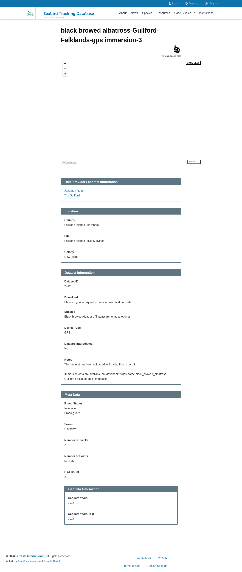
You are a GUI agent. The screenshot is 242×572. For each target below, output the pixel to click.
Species (147, 13)
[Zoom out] (65, 68)
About (123, 13)
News (134, 13)
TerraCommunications (29, 561)
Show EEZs (193, 63)
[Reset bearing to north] (65, 73)
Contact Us (144, 557)
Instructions (206, 13)
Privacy (162, 557)
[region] (131, 112)
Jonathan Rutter (74, 190)
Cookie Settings (157, 565)
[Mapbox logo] (69, 162)
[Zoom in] (65, 63)
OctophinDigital (52, 561)
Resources (163, 13)
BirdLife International (30, 556)
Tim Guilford (72, 195)
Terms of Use (132, 565)
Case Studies (184, 13)
